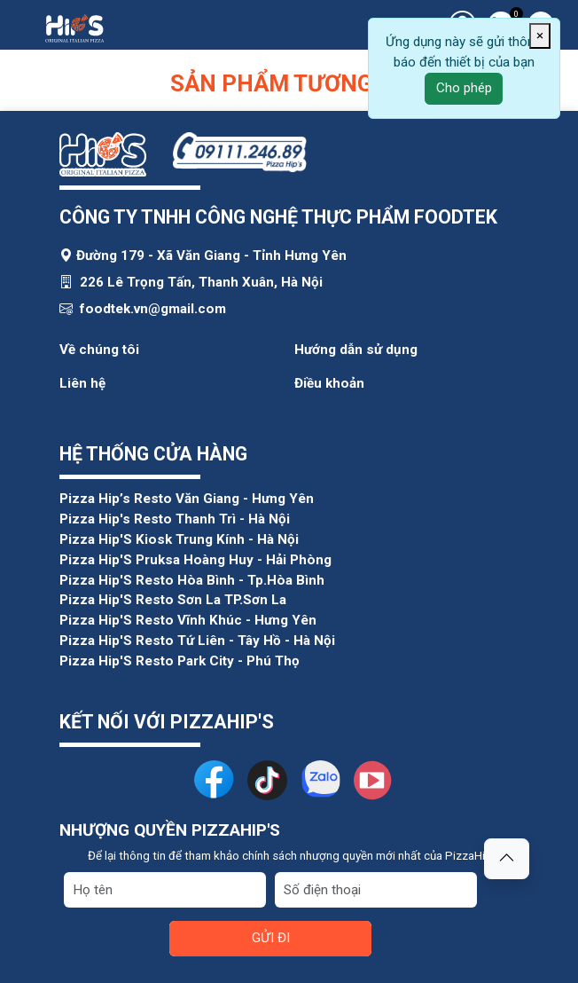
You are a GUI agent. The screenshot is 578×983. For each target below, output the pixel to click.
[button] (506, 858)
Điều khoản (329, 383)
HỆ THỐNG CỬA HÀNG (153, 454)
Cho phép (464, 88)
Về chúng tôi (99, 350)
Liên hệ (82, 383)
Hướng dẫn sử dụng (356, 350)
